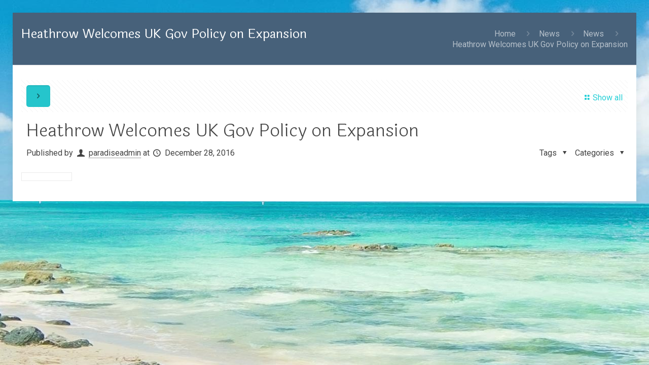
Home (505, 34)
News (549, 34)
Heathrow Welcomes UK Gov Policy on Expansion (540, 44)
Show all (601, 97)
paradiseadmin (115, 153)
